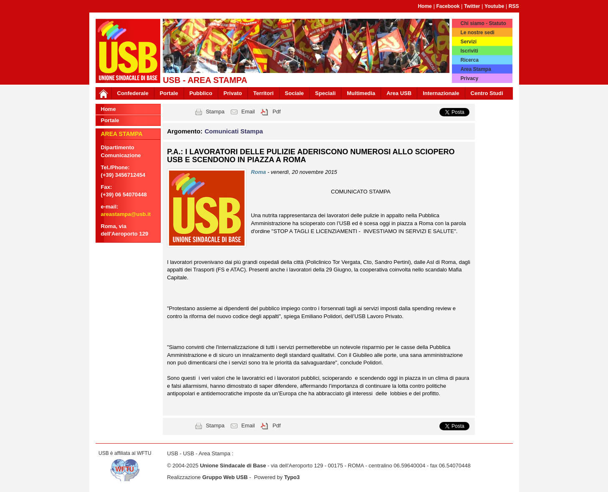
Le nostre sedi (477, 32)
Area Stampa (475, 69)
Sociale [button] (294, 93)
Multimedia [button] (361, 93)
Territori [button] (263, 93)
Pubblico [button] (200, 93)
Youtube (494, 6)
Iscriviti (469, 51)
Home (424, 6)
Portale (169, 93)
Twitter (472, 6)
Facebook (447, 6)
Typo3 (292, 477)
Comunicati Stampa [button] (233, 131)
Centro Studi (487, 93)
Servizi (468, 42)
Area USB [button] (398, 93)
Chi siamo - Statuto (483, 23)
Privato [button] (233, 93)
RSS (514, 6)
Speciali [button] (325, 93)
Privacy (469, 78)
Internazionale (441, 93)
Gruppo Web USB (225, 477)
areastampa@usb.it (126, 214)
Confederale (133, 93)
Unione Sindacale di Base (233, 465)
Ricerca (469, 60)
